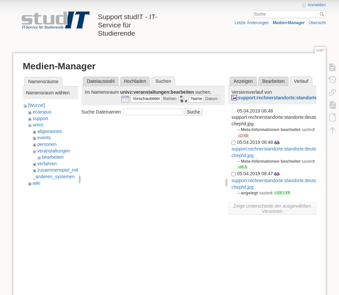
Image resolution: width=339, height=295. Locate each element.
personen (46, 144)
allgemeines (49, 131)
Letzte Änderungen (252, 22)
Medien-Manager (289, 22)
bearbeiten (53, 157)
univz (38, 124)
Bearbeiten (273, 81)
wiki (36, 183)
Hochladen (135, 81)
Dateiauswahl (100, 81)
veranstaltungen (53, 150)
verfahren (47, 163)
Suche (323, 14)
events (44, 137)
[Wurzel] (36, 105)
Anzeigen (243, 81)
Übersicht (317, 22)
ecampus (42, 112)
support (40, 118)
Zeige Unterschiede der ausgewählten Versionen (272, 208)
